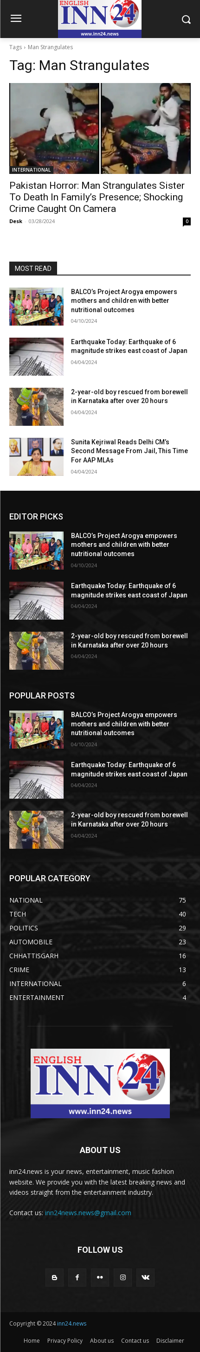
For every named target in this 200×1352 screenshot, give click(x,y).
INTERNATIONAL (31, 170)
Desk (15, 221)
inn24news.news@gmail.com (88, 1212)
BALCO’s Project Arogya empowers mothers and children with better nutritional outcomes (124, 301)
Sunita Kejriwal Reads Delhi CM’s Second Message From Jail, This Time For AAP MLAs (129, 451)
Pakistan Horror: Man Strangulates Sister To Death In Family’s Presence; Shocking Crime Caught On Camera (97, 197)
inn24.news (71, 1323)
